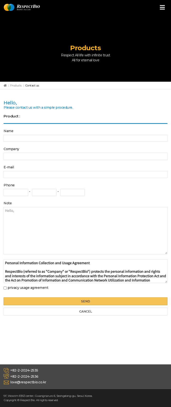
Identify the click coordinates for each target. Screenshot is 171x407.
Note (8, 203)
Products (16, 85)
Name (8, 131)
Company (11, 149)
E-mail (9, 167)
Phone (9, 185)
